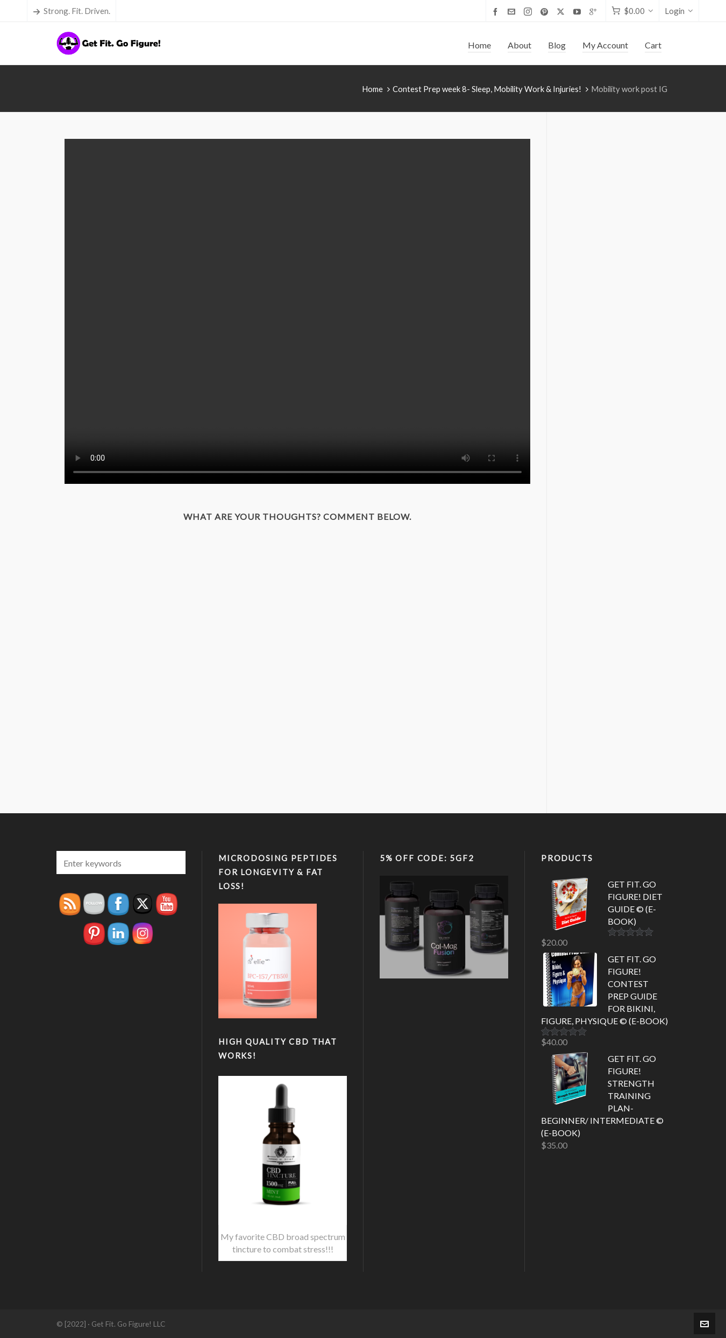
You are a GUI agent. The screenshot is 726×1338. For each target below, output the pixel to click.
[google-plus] (594, 11)
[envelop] (513, 11)
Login (679, 11)
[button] (172, 862)
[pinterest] (545, 11)
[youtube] (578, 11)
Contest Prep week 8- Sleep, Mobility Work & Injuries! (487, 89)
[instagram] (529, 11)
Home (372, 89)
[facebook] (497, 11)
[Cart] (632, 11)
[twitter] (562, 11)
